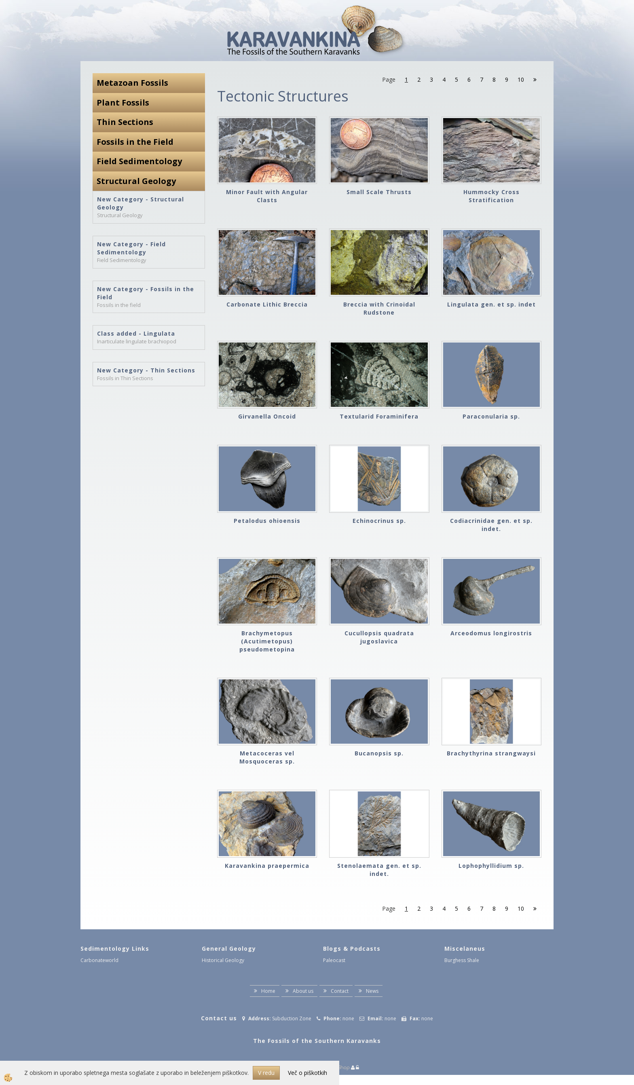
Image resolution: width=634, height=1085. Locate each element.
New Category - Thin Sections (146, 370)
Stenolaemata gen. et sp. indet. (379, 870)
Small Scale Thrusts (379, 192)
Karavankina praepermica (267, 865)
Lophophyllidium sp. (491, 865)
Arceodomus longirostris (491, 633)
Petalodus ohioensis (267, 521)
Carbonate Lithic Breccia (267, 304)
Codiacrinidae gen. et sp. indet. (491, 525)
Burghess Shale (461, 960)
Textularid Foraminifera (379, 416)
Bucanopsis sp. (379, 753)
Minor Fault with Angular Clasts (267, 196)
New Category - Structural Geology (140, 203)
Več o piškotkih (307, 1073)
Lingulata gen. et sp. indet (491, 304)
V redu (266, 1073)
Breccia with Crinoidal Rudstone (379, 308)
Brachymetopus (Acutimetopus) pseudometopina (267, 641)
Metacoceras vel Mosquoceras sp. (267, 757)
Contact (340, 991)
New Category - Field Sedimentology (131, 248)
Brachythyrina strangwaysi (491, 753)
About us (303, 991)
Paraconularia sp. (491, 416)
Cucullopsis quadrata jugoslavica (379, 637)
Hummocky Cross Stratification (491, 196)
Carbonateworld (99, 960)
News (372, 991)
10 (521, 79)
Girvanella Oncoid (267, 416)
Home (268, 991)
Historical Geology (223, 960)
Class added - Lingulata (136, 333)
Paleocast (334, 960)
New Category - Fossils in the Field (145, 293)
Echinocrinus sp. (379, 521)
